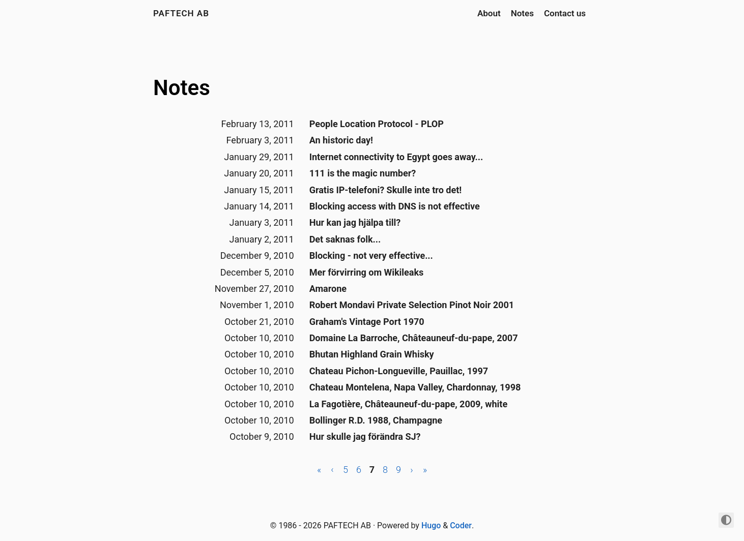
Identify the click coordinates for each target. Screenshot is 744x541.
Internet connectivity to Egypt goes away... (396, 157)
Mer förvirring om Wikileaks (366, 272)
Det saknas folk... (345, 239)
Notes (522, 13)
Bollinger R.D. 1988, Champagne (375, 420)
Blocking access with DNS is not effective (394, 206)
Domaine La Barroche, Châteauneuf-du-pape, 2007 (413, 338)
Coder (461, 525)
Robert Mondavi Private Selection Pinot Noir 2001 (411, 304)
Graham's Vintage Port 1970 (366, 321)
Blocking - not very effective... (371, 255)
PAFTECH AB (181, 13)
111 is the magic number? (362, 173)
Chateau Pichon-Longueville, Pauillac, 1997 (398, 371)
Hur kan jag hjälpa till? (354, 222)
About (489, 13)
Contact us (565, 13)
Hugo (431, 525)
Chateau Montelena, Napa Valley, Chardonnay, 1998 (415, 387)
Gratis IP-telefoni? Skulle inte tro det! (385, 190)
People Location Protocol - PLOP (376, 123)
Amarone (328, 288)
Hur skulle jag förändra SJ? (365, 436)
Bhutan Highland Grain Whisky (371, 354)
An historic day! (341, 140)
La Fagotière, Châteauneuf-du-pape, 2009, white (408, 404)
